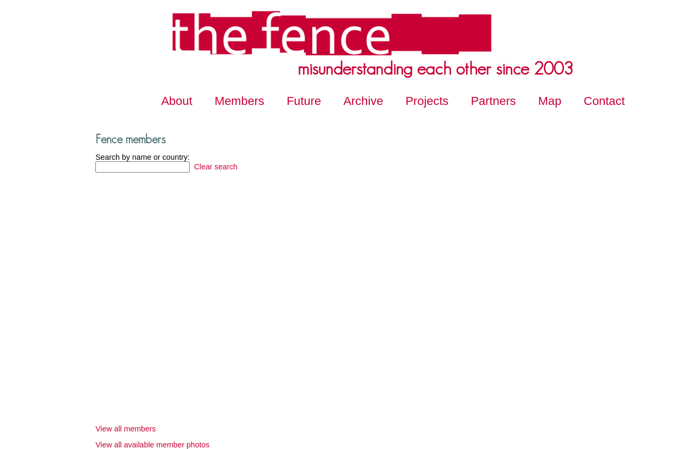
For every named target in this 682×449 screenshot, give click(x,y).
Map (550, 101)
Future (304, 101)
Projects (427, 101)
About (176, 101)
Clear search (215, 166)
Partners (493, 101)
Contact (604, 101)
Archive (363, 101)
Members (239, 101)
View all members (125, 428)
